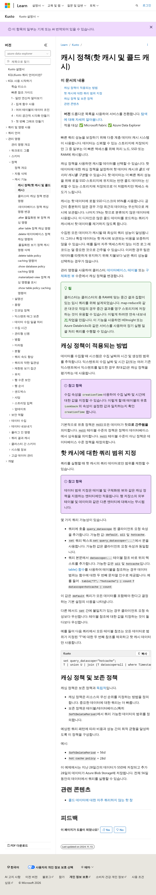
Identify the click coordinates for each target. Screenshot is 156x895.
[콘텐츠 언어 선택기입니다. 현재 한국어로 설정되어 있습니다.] (13, 867)
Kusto (75, 45)
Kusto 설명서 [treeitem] (16, 69)
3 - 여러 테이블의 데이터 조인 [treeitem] (30, 110)
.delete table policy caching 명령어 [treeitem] (29, 258)
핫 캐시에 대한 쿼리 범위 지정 (83, 93)
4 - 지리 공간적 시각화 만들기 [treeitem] (30, 115)
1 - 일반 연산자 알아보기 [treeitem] (26, 98)
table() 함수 (76, 569)
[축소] (46, 45)
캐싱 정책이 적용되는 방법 (81, 88)
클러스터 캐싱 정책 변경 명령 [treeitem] (33, 198)
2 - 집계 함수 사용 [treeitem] (23, 104)
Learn (64, 45)
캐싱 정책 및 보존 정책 (78, 98)
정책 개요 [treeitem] (21, 168)
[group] (106, 663)
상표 (8, 883)
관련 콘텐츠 (71, 104)
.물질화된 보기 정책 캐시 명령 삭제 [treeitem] (33, 247)
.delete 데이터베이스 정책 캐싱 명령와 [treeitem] (34, 236)
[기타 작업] (147, 45)
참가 (62, 877)
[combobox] (28, 53)
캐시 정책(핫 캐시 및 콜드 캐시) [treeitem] (34, 187)
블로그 (46, 877)
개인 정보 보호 (78, 877)
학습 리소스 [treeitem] (18, 86)
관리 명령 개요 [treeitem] (20, 144)
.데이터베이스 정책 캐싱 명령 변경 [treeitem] (33, 209)
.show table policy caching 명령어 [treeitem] (34, 290)
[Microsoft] (7, 5)
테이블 (133, 270)
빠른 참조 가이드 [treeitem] (22, 92)
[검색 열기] (137, 5)
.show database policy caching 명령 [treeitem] (31, 268)
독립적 (101, 688)
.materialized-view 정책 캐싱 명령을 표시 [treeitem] (34, 279)
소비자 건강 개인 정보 (110, 877)
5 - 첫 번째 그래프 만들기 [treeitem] (27, 121)
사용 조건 (138, 877)
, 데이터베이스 (115, 270)
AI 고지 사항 (13, 877)
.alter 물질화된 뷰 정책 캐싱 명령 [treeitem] (34, 220)
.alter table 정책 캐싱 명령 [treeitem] (34, 228)
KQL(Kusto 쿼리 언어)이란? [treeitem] (25, 75)
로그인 (147, 5)
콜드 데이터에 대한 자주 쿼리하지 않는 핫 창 (100, 800)
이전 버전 (31, 877)
